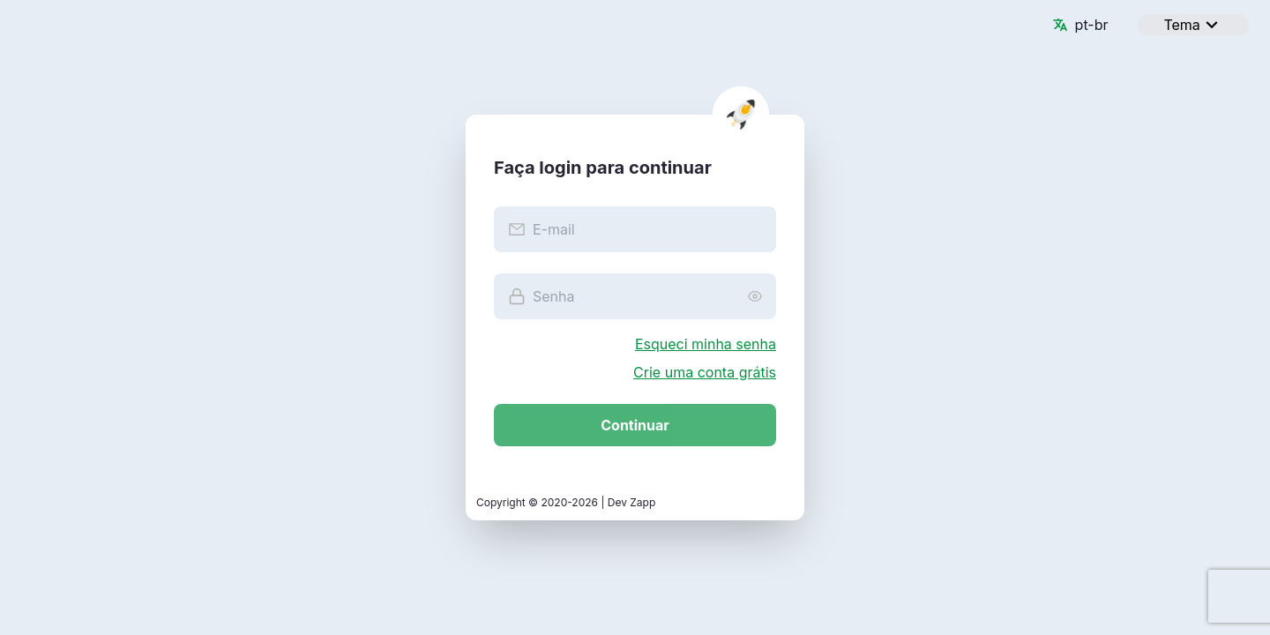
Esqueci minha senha (705, 344)
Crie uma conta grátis (704, 372)
